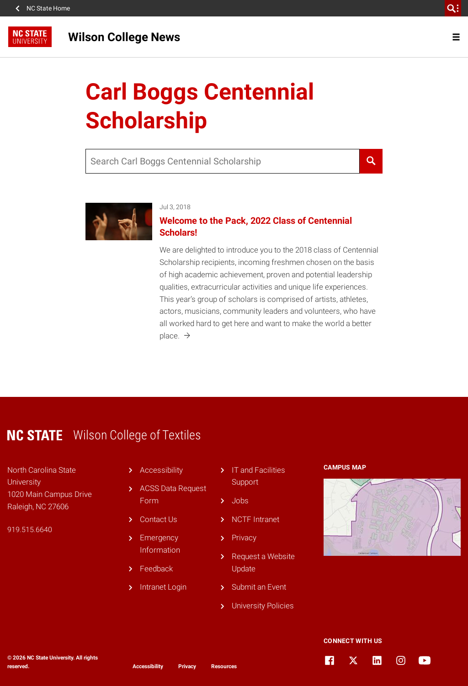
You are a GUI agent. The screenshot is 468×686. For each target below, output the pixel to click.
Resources (224, 666)
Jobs (240, 500)
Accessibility (161, 470)
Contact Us (158, 519)
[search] (453, 8)
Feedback (156, 568)
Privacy (244, 537)
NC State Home (48, 8)
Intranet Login (163, 586)
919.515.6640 (29, 529)
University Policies (263, 605)
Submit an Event (259, 586)
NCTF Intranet (255, 519)
